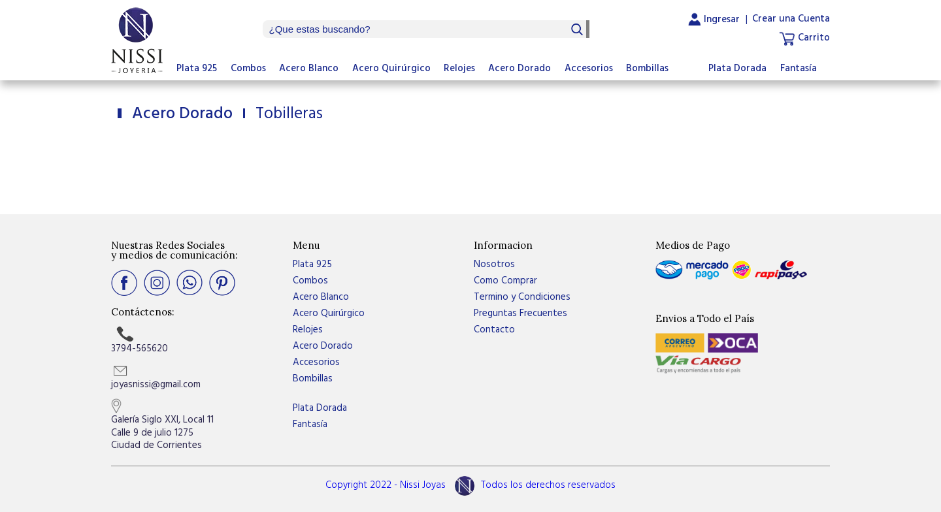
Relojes (459, 68)
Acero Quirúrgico (391, 68)
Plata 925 (196, 68)
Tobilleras (287, 114)
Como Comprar (505, 281)
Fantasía (798, 68)
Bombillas (647, 68)
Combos (248, 68)
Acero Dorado (519, 68)
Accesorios (589, 68)
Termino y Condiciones (522, 297)
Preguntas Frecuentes (520, 313)
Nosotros (494, 264)
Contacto (494, 330)
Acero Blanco (308, 68)
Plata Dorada (737, 68)
